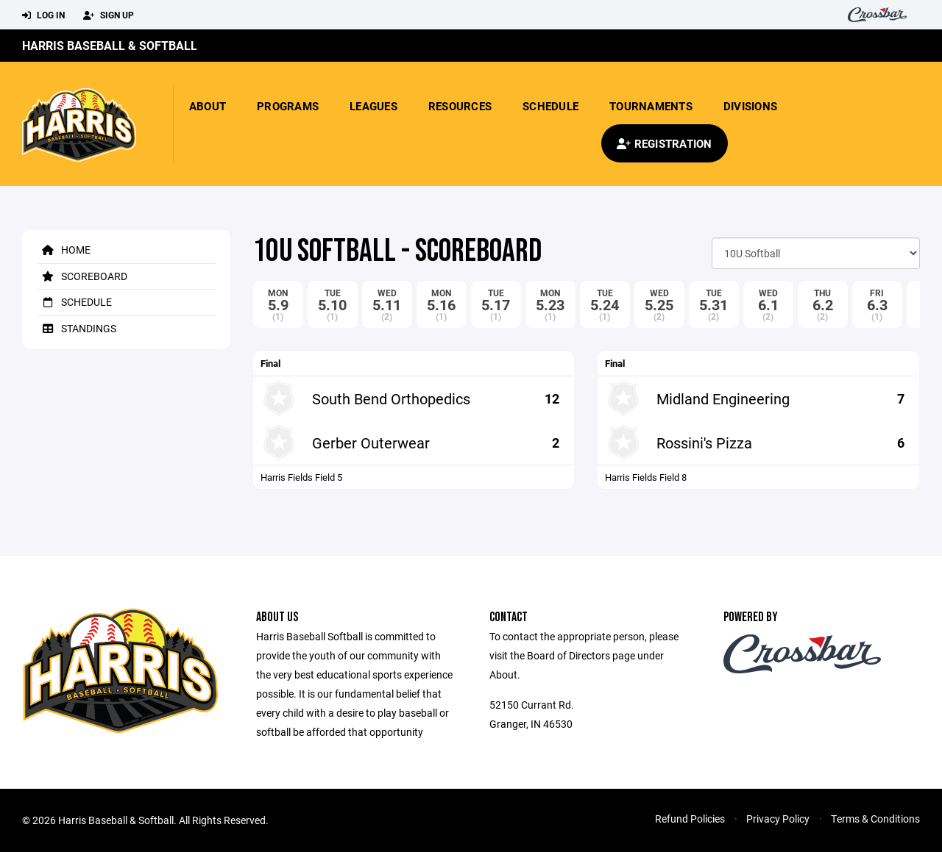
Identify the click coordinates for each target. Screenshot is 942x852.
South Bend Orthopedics (391, 398)
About (207, 106)
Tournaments (651, 106)
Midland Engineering (723, 398)
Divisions (750, 106)
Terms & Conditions (875, 819)
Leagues (373, 106)
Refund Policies (690, 819)
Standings (76, 328)
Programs (288, 106)
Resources (460, 106)
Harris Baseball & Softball (109, 45)
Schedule (550, 106)
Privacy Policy (778, 819)
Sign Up (108, 15)
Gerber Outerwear (371, 442)
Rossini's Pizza (704, 442)
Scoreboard (82, 276)
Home (64, 250)
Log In (43, 15)
